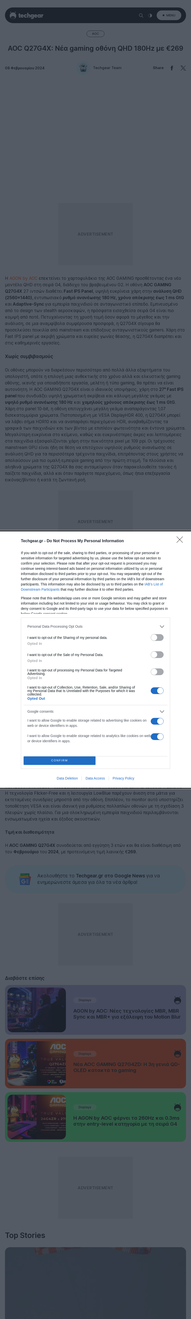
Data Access (95, 778)
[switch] (157, 637)
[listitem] (95, 626)
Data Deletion (67, 778)
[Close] (181, 541)
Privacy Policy (123, 778)
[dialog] (95, 660)
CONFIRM (59, 760)
